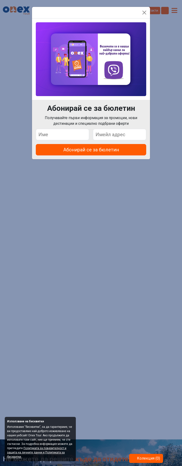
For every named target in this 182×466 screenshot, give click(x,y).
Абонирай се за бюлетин (91, 150)
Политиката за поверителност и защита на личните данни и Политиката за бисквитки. (36, 452)
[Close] (144, 12)
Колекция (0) (148, 458)
